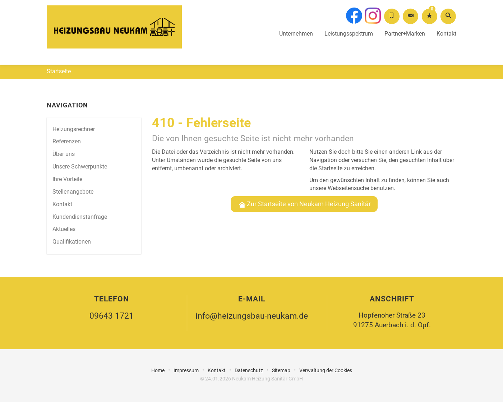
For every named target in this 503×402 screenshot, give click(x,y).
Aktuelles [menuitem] (63, 229)
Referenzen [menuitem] (66, 141)
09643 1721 (111, 316)
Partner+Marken (404, 25)
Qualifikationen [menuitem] (71, 241)
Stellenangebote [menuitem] (72, 191)
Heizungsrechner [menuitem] (73, 129)
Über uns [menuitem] (63, 154)
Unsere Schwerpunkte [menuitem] (79, 166)
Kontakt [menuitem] (62, 204)
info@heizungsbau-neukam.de (251, 316)
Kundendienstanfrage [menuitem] (79, 216)
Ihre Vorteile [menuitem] (67, 179)
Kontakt (446, 25)
